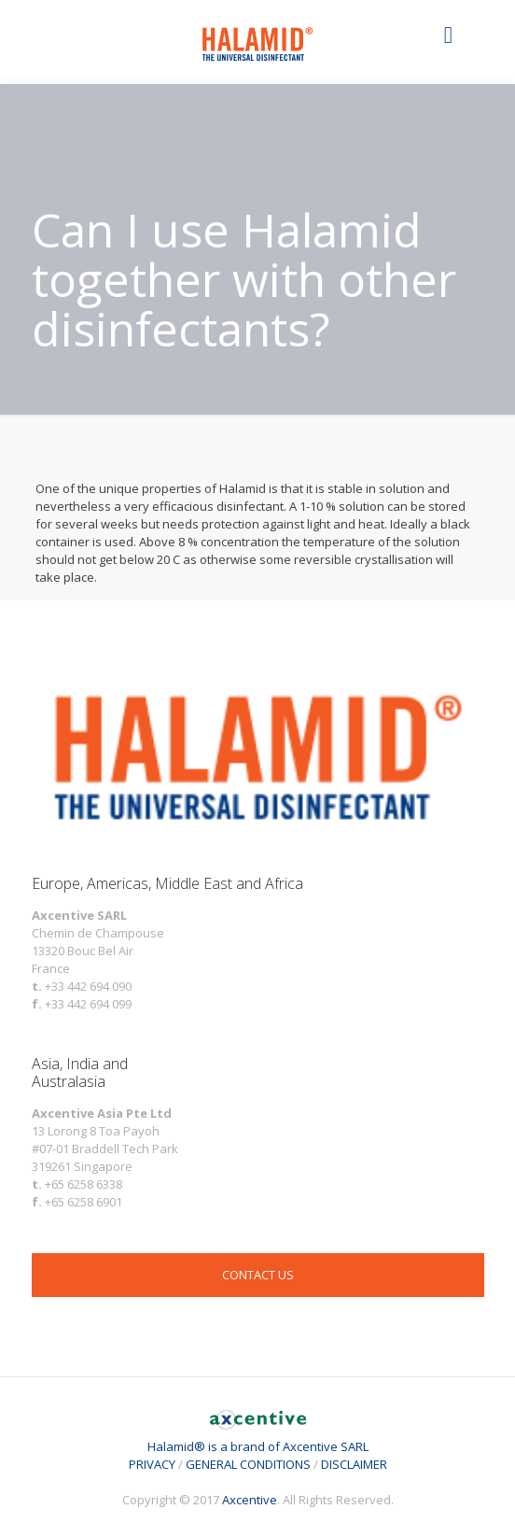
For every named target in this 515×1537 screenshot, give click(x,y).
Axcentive (249, 1499)
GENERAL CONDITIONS (248, 1464)
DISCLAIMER (354, 1464)
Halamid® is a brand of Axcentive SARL (258, 1437)
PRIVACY (152, 1464)
